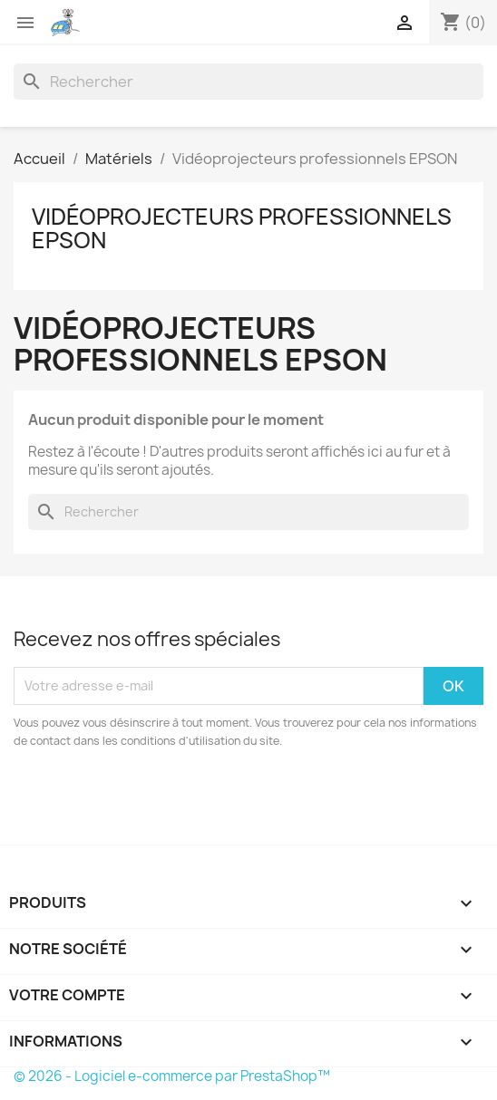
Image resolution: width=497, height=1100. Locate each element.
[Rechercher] (248, 81)
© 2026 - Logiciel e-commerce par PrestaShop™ (172, 1076)
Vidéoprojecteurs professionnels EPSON (242, 228)
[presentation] (165, 800)
